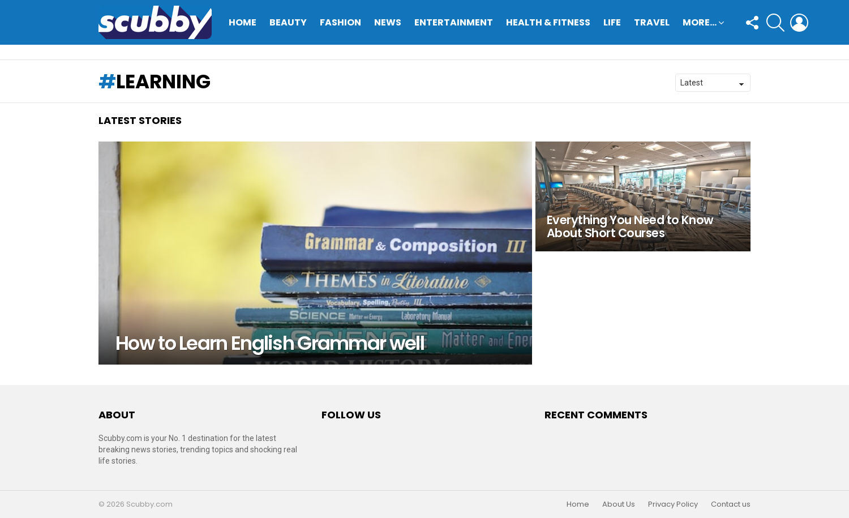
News (387, 22)
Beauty (288, 22)
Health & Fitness (548, 22)
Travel (652, 22)
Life (612, 22)
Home (242, 22)
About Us (618, 504)
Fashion (340, 22)
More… (700, 23)
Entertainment (453, 22)
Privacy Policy (673, 504)
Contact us (731, 504)
